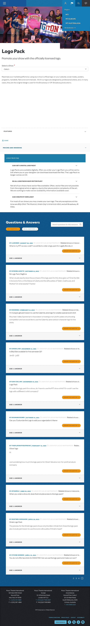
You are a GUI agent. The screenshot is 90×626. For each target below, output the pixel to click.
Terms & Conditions (54, 616)
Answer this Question (70, 249)
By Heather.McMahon (18, 518)
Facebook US (69, 620)
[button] (72, 3)
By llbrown (14, 241)
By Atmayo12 (14, 490)
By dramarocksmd (17, 416)
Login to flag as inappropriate (48, 242)
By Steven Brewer (16, 554)
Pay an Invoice (68, 28)
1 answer (15, 257)
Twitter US (74, 620)
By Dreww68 (14, 308)
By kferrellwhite (16, 270)
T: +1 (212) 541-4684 (15, 599)
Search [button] (78, 3)
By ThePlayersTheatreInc (20, 444)
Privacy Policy (65, 616)
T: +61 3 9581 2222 (70, 603)
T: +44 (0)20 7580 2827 (43, 599)
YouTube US (78, 620)
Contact (73, 616)
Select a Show (7, 65)
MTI (67, 14)
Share (6, 140)
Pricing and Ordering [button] (12, 148)
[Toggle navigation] (4, 3)
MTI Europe (71, 19)
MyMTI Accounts (65, 3)
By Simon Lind (15, 347)
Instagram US (83, 620)
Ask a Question (12, 229)
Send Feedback (60, 620)
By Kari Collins (15, 380)
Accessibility (80, 616)
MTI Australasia (73, 23)
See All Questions (29, 229)
